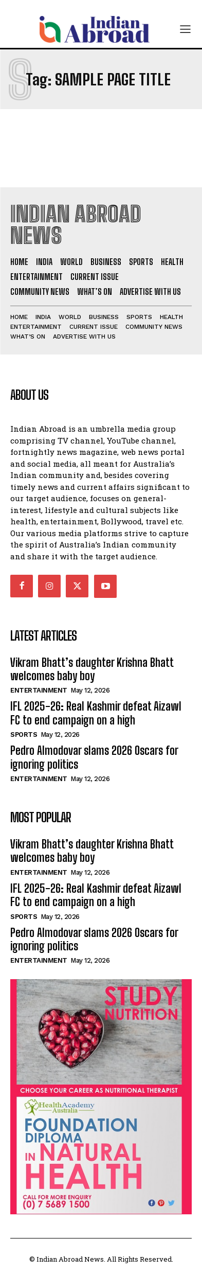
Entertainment (38, 690)
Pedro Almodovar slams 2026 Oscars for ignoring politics (94, 757)
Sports (23, 734)
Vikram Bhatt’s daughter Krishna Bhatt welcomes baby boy (92, 669)
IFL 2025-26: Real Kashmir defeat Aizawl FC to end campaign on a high (95, 713)
